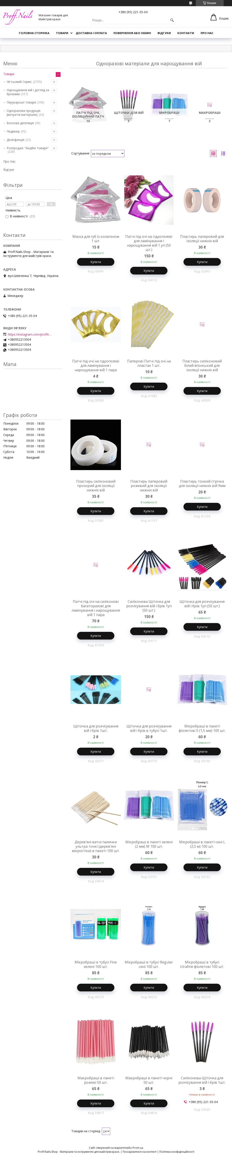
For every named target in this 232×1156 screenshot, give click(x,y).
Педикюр (13, 131)
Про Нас (207, 33)
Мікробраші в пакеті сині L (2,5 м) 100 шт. (202, 844)
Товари (62, 33)
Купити (95, 262)
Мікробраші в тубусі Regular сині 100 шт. (149, 964)
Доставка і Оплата (91, 33)
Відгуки (164, 33)
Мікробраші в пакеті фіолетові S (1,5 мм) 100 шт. (202, 728)
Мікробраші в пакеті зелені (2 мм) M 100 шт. (149, 844)
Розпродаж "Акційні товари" (28, 148)
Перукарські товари (21, 102)
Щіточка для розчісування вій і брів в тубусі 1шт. (148, 728)
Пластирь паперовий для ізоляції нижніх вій (202, 238)
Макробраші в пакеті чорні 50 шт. (148, 1080)
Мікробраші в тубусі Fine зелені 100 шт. (96, 964)
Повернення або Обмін (132, 33)
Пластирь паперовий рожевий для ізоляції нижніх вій (148, 485)
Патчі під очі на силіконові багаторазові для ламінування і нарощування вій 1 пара (96, 608)
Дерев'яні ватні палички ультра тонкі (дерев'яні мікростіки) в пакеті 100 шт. (96, 846)
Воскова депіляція (20, 123)
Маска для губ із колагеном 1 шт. (95, 238)
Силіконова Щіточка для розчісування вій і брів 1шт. (202, 1080)
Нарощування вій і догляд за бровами (28, 92)
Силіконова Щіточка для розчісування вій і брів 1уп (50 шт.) (149, 606)
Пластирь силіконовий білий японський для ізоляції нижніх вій (202, 365)
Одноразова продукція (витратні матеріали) (23, 113)
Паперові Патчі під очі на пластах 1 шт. (149, 363)
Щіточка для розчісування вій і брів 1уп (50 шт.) (202, 603)
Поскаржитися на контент (139, 1152)
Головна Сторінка (34, 33)
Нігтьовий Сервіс (19, 82)
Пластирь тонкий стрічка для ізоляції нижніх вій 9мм (202, 483)
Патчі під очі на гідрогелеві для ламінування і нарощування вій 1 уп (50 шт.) (148, 243)
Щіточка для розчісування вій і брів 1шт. (95, 728)
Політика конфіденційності (176, 1152)
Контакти (185, 33)
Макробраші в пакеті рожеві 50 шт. (95, 1080)
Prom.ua (138, 1148)
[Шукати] (172, 20)
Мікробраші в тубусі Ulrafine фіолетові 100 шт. (202, 964)
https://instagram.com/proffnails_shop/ (30, 334)
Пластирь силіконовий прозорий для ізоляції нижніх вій (95, 485)
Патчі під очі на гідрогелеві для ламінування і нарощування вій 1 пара (95, 365)
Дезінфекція (15, 140)
